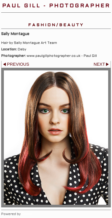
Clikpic (27, 214)
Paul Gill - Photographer (56, 6)
